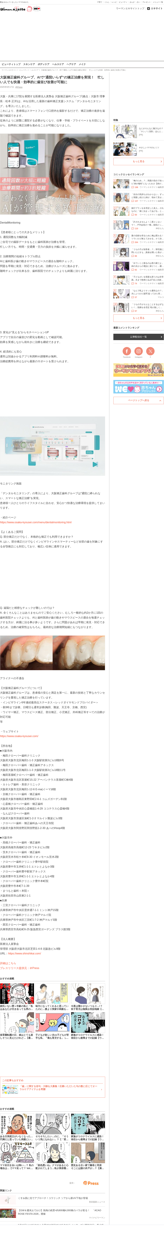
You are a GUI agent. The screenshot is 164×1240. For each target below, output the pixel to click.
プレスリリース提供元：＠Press (19, 967)
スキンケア (29, 64)
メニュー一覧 (158, 2)
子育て (99, 2)
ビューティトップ (11, 64)
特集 (115, 120)
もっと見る (138, 161)
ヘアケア (71, 64)
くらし (107, 2)
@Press (19, 87)
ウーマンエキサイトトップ (130, 8)
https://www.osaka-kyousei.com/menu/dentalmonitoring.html (35, 522)
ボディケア (43, 64)
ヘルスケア (58, 64)
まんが (132, 2)
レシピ (114, 2)
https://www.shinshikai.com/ (24, 953)
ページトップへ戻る (138, 400)
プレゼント (146, 2)
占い (138, 2)
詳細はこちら (8, 963)
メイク (82, 64)
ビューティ (123, 2)
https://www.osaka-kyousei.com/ (19, 736)
